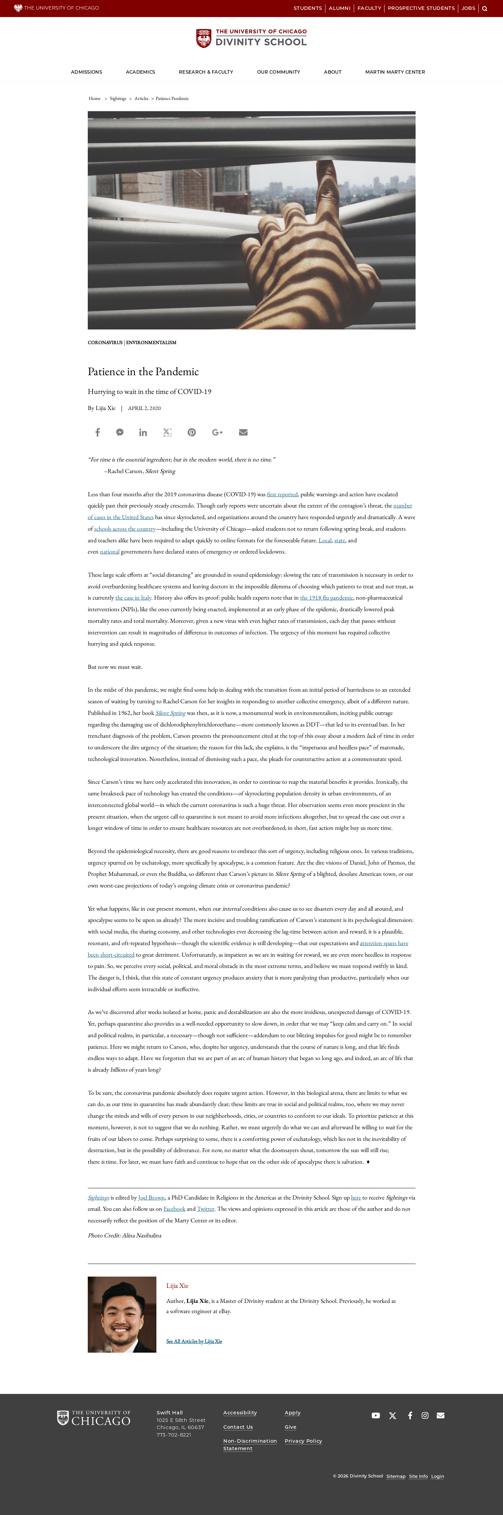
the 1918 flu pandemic (326, 597)
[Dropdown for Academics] (155, 69)
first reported (282, 494)
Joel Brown (151, 1197)
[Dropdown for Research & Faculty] (233, 69)
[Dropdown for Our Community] (300, 69)
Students (308, 8)
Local (325, 540)
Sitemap (396, 1476)
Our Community (278, 72)
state (339, 540)
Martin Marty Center (395, 72)
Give (291, 1427)
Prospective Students (421, 8)
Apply (293, 1413)
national (110, 551)
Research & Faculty (206, 72)
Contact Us (238, 1427)
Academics (140, 72)
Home (94, 98)
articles (142, 98)
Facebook (174, 1208)
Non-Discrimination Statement (250, 1445)
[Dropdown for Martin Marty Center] (425, 69)
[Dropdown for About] (341, 69)
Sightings (98, 1197)
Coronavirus (105, 342)
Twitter (205, 1208)
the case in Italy (133, 597)
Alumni (340, 8)
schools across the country (125, 528)
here (356, 1197)
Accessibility (240, 1413)
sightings (118, 98)
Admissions (86, 72)
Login (437, 1476)
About (332, 72)
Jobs (468, 8)
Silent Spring (170, 713)
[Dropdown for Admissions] (102, 69)
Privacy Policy (303, 1441)
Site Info (418, 1476)
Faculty (369, 8)
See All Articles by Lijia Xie (194, 1341)
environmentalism (151, 342)
